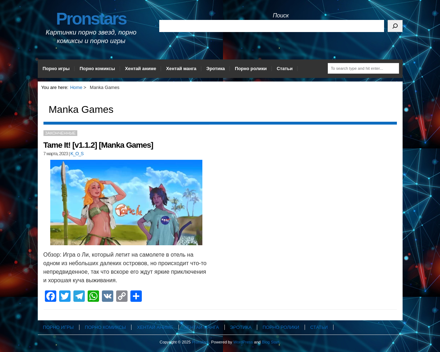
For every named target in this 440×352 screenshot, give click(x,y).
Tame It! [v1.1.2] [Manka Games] (98, 145)
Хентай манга (181, 68)
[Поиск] (395, 26)
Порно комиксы (97, 68)
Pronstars (91, 18)
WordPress (243, 342)
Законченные (60, 133)
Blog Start (270, 342)
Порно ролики (251, 68)
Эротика (215, 68)
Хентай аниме (140, 68)
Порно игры (56, 68)
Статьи (285, 68)
